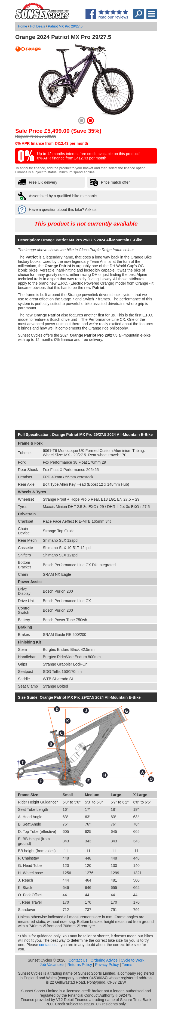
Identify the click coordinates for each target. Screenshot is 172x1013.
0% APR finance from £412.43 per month (51, 143)
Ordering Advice (104, 960)
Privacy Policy (107, 964)
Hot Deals (37, 26)
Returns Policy (79, 964)
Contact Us (78, 960)
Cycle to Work (132, 960)
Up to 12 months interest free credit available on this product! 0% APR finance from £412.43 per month (88, 156)
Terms (127, 964)
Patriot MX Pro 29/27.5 (65, 26)
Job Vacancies (52, 964)
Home (22, 26)
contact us (48, 945)
